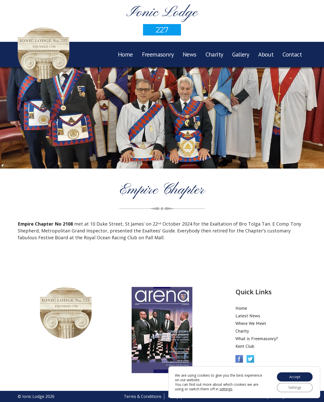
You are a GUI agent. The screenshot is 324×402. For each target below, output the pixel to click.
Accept (294, 376)
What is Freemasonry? (256, 338)
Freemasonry (158, 54)
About (265, 54)
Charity (214, 54)
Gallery (240, 54)
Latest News (247, 316)
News (189, 54)
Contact (292, 54)
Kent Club (244, 346)
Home (125, 54)
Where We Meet (250, 323)
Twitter (250, 359)
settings (225, 389)
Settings (294, 387)
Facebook (239, 359)
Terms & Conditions (142, 396)
